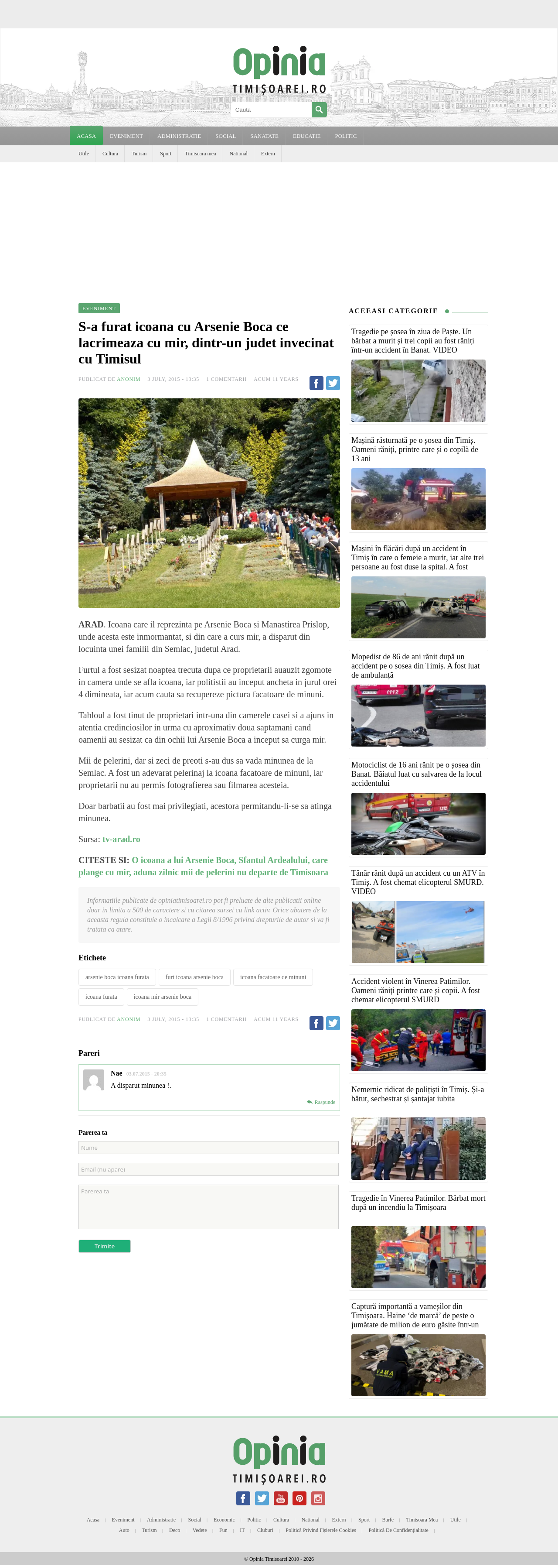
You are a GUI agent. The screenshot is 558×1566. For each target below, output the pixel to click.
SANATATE (264, 136)
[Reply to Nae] (320, 1102)
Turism (139, 154)
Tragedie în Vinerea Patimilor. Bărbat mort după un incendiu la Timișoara (418, 1203)
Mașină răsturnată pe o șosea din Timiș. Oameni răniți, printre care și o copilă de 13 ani (414, 449)
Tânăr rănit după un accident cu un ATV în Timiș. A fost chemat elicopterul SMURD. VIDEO (418, 882)
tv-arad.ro (121, 839)
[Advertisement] (279, 228)
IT (242, 1530)
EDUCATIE (307, 136)
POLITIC (346, 136)
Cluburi (265, 1530)
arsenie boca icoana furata (117, 977)
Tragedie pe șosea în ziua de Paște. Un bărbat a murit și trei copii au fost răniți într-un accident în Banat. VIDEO (412, 340)
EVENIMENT (126, 136)
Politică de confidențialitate (398, 1530)
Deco (174, 1530)
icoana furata (101, 997)
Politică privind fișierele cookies (321, 1530)
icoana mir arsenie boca (163, 997)
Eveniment (123, 1520)
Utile (83, 154)
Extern (268, 154)
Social (194, 1520)
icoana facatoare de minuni (273, 977)
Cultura (110, 154)
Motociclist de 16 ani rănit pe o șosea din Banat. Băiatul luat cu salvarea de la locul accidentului (416, 774)
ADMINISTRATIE (179, 136)
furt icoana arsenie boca (195, 977)
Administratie (161, 1520)
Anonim (128, 379)
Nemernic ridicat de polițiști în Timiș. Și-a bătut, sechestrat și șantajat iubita (417, 1094)
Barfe (388, 1520)
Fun (223, 1530)
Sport (165, 154)
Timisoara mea (200, 154)
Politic (254, 1520)
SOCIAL (225, 136)
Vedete (200, 1530)
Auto (124, 1530)
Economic (224, 1520)
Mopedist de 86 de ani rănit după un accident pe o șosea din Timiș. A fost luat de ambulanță (415, 665)
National (238, 154)
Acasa (86, 136)
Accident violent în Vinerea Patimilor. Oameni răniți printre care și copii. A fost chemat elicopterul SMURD (415, 990)
